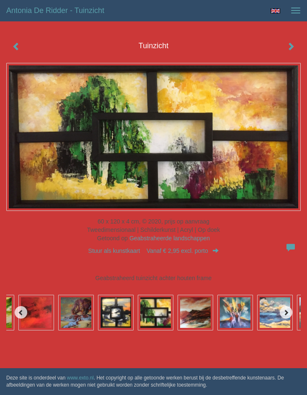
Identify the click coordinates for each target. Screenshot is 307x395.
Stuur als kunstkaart (153, 250)
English (275, 10)
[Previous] (21, 312)
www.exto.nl (80, 378)
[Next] (286, 312)
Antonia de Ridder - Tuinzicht (55, 10)
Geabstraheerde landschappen (169, 238)
